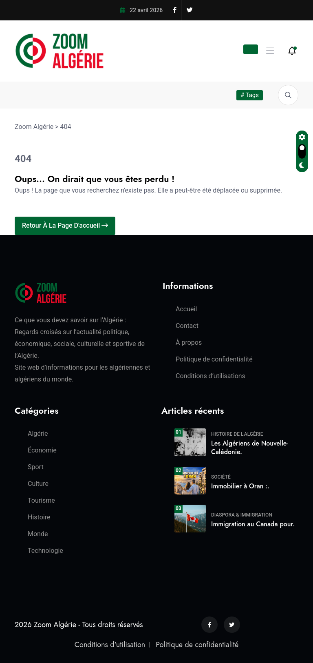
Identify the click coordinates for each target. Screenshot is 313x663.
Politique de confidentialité (214, 359)
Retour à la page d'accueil (65, 225)
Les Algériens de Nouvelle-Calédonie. (249, 448)
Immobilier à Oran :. (240, 486)
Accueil (186, 309)
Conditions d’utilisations (210, 376)
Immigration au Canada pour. (253, 524)
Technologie (45, 550)
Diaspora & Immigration (241, 514)
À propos (189, 342)
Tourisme (41, 500)
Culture (38, 484)
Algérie (38, 433)
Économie (42, 450)
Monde (38, 534)
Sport (36, 467)
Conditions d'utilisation (110, 644)
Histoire (39, 517)
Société (221, 477)
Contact (187, 326)
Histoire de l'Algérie (237, 434)
